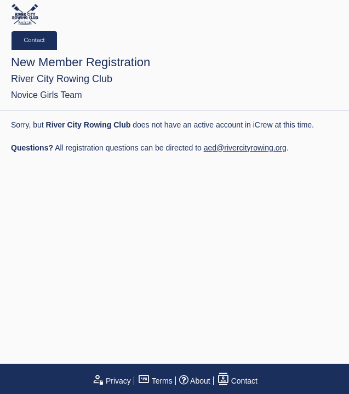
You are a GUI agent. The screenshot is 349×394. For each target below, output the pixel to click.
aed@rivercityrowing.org (245, 147)
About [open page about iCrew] (194, 380)
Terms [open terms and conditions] (155, 380)
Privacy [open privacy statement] (111, 380)
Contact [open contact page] (237, 380)
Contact (34, 40)
